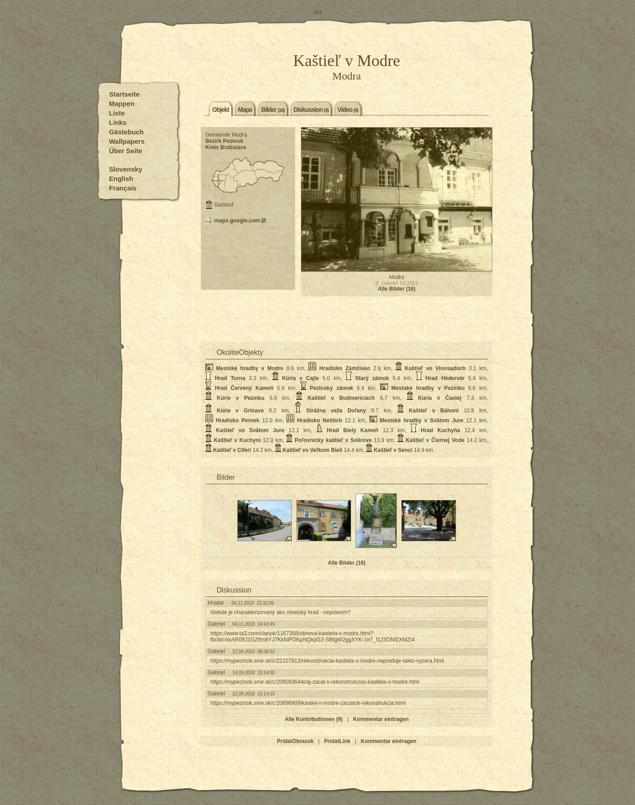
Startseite (124, 94)
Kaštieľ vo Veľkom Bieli (312, 450)
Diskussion (311, 109)
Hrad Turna (230, 378)
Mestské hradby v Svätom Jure (422, 420)
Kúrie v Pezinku (241, 398)
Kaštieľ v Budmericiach (341, 398)
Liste (117, 113)
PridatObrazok (295, 741)
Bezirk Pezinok (224, 141)
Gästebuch (126, 132)
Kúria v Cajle (300, 378)
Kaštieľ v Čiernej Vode (435, 440)
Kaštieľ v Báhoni (434, 410)
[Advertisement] (248, 257)
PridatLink (337, 741)
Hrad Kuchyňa (440, 430)
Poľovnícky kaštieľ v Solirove (333, 440)
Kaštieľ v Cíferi (232, 450)
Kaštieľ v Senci (393, 450)
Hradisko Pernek (237, 420)
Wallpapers (126, 141)
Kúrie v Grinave (240, 410)
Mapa (245, 109)
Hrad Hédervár (445, 378)
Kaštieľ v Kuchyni (237, 440)
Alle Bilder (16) (396, 289)
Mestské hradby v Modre (249, 368)
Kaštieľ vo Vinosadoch (435, 368)
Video (348, 109)
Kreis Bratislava (225, 147)
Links (117, 122)
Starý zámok (372, 378)
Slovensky (125, 169)
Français (123, 188)
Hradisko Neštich (319, 420)
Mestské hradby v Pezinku (428, 388)
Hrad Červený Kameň (244, 388)
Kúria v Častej (439, 398)
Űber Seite (125, 151)
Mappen (122, 103)
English (121, 178)
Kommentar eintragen (381, 719)
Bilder (272, 109)
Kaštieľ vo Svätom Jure (250, 430)
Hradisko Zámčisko (344, 368)
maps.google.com (237, 220)
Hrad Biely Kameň (352, 430)
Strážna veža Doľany (336, 410)
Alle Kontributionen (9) (314, 719)
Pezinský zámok (331, 388)
